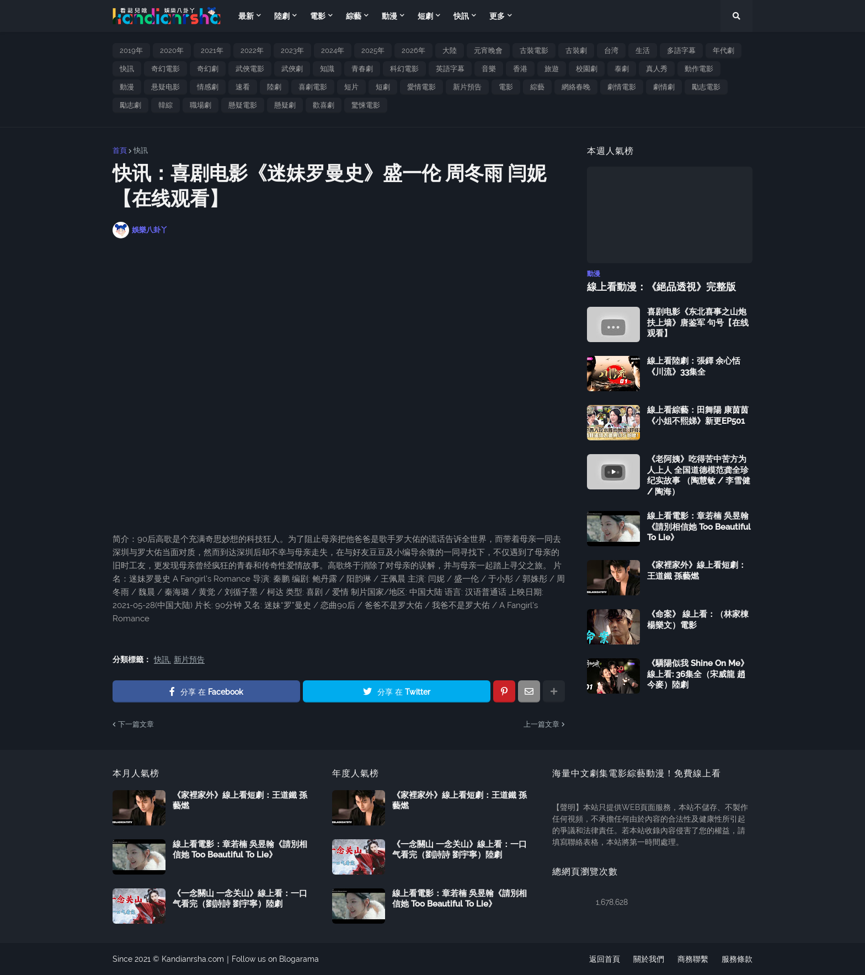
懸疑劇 (285, 105)
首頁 (120, 150)
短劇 (383, 87)
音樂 (489, 69)
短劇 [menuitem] (425, 16)
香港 (520, 69)
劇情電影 (621, 87)
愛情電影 (421, 87)
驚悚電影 (365, 105)
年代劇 (723, 50)
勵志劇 (130, 105)
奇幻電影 (165, 69)
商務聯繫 (692, 959)
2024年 (332, 50)
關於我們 (648, 959)
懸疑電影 (242, 105)
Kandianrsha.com (193, 959)
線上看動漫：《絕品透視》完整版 (661, 286)
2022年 (252, 50)
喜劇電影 (312, 87)
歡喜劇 (323, 105)
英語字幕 (450, 69)
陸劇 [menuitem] (282, 16)
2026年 (413, 50)
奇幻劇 (207, 69)
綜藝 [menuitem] (353, 16)
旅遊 (551, 69)
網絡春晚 (576, 87)
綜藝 (537, 87)
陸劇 (274, 87)
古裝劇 (576, 50)
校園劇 (586, 69)
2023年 (292, 50)
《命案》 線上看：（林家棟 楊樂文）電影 (698, 619)
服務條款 (737, 959)
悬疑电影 (165, 87)
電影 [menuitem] (317, 16)
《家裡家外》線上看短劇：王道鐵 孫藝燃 (696, 570)
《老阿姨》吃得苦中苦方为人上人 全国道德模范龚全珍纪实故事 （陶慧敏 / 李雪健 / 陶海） (698, 475)
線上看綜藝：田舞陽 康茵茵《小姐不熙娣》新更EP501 (698, 415)
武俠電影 (250, 69)
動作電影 (699, 69)
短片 (351, 87)
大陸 (449, 50)
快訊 (127, 69)
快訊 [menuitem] (461, 16)
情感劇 (207, 87)
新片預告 (467, 87)
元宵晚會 (488, 50)
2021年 (212, 50)
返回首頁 (604, 959)
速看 (243, 87)
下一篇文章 (136, 724)
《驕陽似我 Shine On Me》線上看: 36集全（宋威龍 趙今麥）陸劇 (698, 674)
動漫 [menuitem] (389, 16)
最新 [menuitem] (246, 16)
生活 (643, 50)
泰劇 (622, 69)
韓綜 (165, 105)
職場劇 (200, 105)
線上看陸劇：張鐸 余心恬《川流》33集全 (693, 366)
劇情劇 (664, 87)
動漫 (127, 87)
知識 (327, 69)
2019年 (131, 50)
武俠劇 (292, 69)
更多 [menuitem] (497, 16)
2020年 (172, 50)
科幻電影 (404, 69)
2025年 (373, 50)
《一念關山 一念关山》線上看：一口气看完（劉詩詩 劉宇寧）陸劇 (240, 898)
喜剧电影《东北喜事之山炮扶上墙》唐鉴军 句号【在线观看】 (698, 322)
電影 (506, 87)
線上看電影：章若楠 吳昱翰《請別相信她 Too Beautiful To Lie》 (699, 526)
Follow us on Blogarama (275, 959)
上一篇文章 (541, 724)
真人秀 (657, 69)
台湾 (611, 50)
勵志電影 (706, 87)
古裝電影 (534, 50)
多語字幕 (681, 50)
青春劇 (362, 69)
